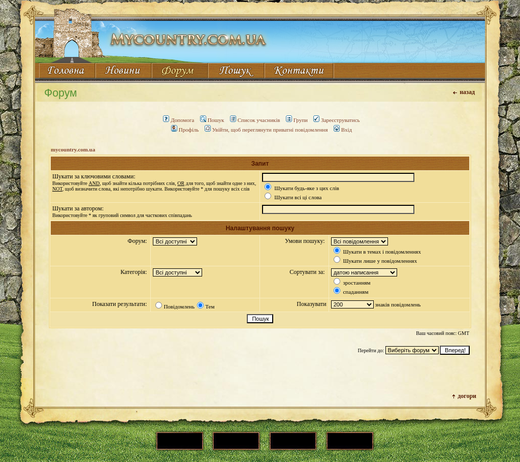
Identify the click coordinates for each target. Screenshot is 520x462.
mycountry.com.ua (73, 149)
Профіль (185, 130)
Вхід (343, 130)
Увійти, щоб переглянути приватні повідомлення (266, 130)
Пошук (212, 120)
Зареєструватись (336, 120)
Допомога (178, 120)
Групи (297, 120)
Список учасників (255, 120)
